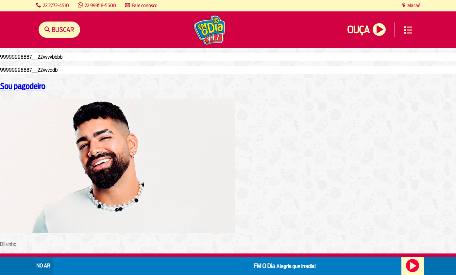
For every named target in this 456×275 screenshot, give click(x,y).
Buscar (62, 29)
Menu (408, 30)
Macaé (413, 5)
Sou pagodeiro (22, 86)
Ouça (358, 30)
